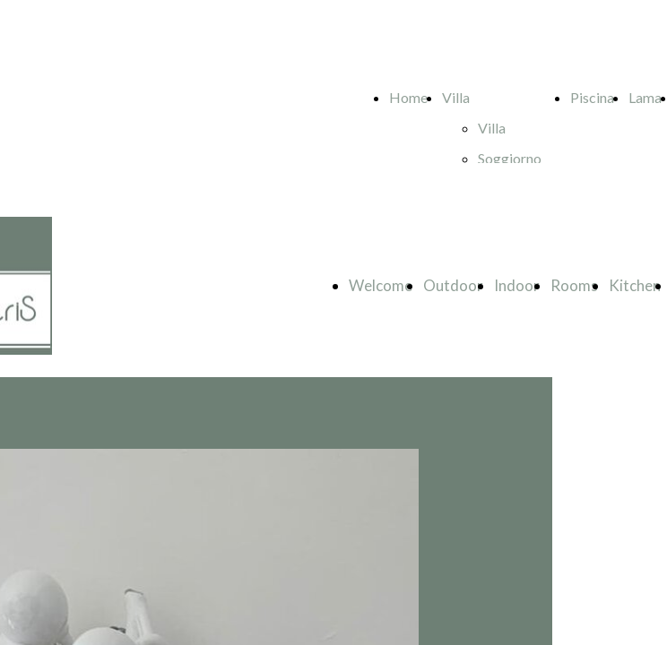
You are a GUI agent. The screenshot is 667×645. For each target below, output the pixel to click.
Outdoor (453, 285)
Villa (456, 97)
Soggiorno (509, 158)
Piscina (592, 97)
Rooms (574, 285)
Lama (645, 97)
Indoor (517, 285)
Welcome (380, 285)
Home (408, 97)
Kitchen (635, 285)
